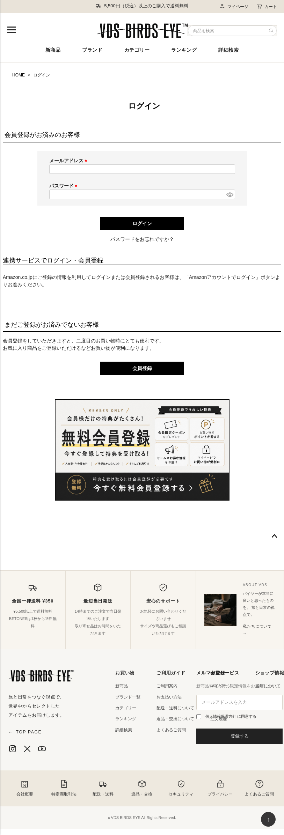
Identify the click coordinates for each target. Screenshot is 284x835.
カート (267, 6)
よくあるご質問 (171, 729)
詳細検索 (228, 50)
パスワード (64, 186)
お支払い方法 (169, 697)
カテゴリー (137, 50)
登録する (240, 736)
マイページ (233, 6)
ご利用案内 (166, 685)
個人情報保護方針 (221, 716)
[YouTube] (42, 749)
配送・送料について (175, 707)
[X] (27, 749)
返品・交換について (175, 718)
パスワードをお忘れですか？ (142, 239)
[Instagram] (12, 749)
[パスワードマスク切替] (229, 194)
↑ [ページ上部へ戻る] (268, 819)
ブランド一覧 (127, 697)
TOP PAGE (25, 732)
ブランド (92, 50)
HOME (18, 75)
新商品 (53, 50)
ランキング (184, 50)
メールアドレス (69, 160)
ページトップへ (274, 536)
